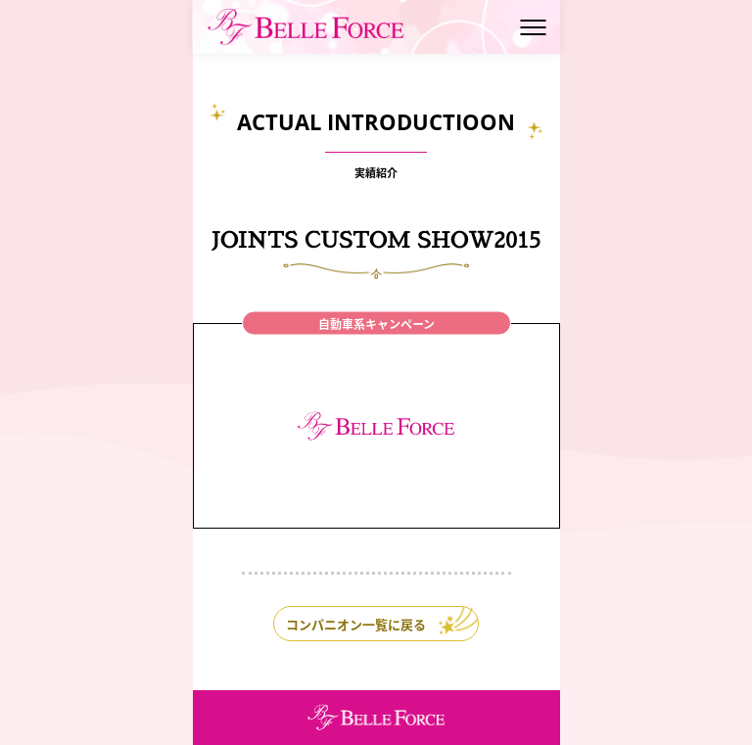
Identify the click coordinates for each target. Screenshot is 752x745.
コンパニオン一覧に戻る (356, 624)
